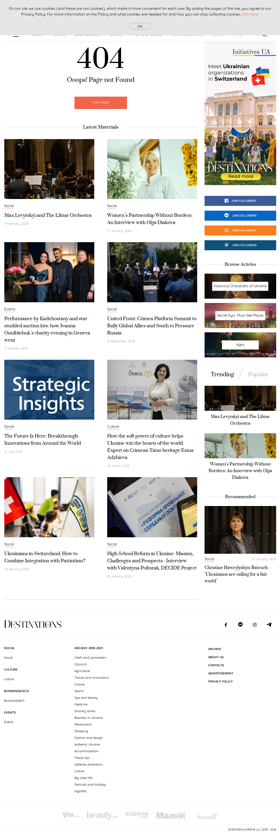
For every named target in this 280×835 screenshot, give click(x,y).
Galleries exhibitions (88, 764)
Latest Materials (100, 126)
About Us (216, 657)
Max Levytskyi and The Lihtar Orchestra (48, 215)
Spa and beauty (85, 697)
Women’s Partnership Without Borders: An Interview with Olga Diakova (150, 219)
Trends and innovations (91, 677)
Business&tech (16, 691)
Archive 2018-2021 (88, 648)
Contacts (216, 665)
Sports (79, 691)
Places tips (82, 758)
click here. (250, 14)
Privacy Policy (220, 681)
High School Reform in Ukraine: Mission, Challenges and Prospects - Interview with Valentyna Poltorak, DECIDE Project (152, 560)
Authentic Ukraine (87, 744)
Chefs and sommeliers (90, 657)
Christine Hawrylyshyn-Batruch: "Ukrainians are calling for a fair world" (237, 574)
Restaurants (83, 724)
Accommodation (86, 751)
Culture (113, 426)
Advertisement (220, 673)
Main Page (101, 102)
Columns (80, 664)
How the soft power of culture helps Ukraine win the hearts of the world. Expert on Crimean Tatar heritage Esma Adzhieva (150, 446)
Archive (214, 649)
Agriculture (82, 671)
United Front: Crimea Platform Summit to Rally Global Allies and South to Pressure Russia (151, 325)
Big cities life (83, 778)
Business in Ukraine (88, 718)
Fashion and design (88, 738)
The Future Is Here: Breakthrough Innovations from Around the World (42, 439)
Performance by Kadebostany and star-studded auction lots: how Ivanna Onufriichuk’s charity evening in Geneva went (47, 329)
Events (9, 309)
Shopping (81, 731)
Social (9, 206)
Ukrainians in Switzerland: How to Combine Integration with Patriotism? (44, 557)
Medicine (80, 704)
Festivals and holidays (90, 784)
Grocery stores (84, 711)
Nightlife (80, 791)
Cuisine (79, 684)
